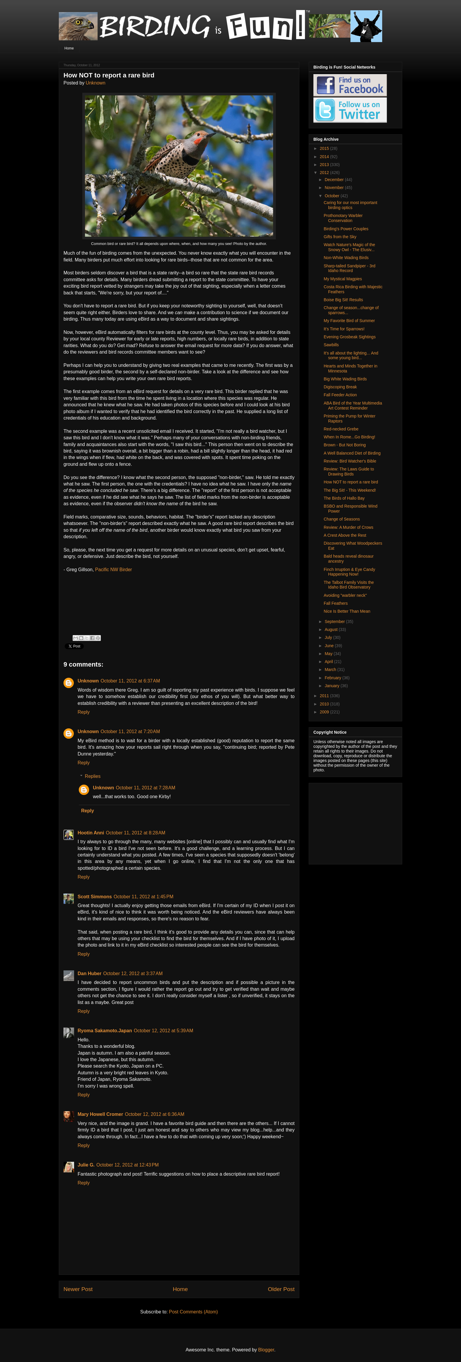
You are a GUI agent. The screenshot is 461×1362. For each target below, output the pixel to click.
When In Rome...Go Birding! (349, 437)
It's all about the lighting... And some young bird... (351, 355)
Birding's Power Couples (346, 228)
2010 (325, 704)
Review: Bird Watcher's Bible (350, 461)
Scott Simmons (95, 896)
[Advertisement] (350, 822)
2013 (325, 164)
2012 (325, 172)
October (332, 195)
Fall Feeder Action (340, 394)
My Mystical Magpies (343, 278)
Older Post (281, 1289)
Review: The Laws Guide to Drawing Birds (349, 471)
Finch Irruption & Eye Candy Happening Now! (349, 572)
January (332, 685)
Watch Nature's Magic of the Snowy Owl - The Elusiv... (349, 247)
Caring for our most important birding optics (350, 205)
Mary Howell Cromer (100, 1114)
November (335, 187)
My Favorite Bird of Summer (349, 320)
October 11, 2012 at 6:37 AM (130, 680)
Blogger (266, 1349)
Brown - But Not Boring (345, 445)
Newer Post (78, 1289)
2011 (325, 695)
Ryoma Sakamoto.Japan (105, 1030)
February (333, 677)
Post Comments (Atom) (193, 1311)
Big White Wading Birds (345, 379)
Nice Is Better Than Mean (347, 611)
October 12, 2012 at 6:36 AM (154, 1114)
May (329, 653)
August (331, 629)
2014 (325, 156)
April (329, 661)
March (331, 669)
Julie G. (86, 1164)
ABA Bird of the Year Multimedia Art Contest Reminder (353, 405)
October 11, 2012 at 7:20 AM (130, 731)
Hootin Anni (91, 832)
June (330, 645)
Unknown (96, 82)
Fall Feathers (336, 603)
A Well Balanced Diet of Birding (352, 453)
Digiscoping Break (340, 387)
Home (69, 48)
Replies (93, 776)
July (329, 637)
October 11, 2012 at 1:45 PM (143, 896)
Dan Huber (89, 973)
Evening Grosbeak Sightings (350, 336)
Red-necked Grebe (341, 429)
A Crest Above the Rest (345, 535)
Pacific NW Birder (113, 569)
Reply (84, 712)
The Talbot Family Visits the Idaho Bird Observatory (349, 585)
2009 (325, 712)
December (335, 179)
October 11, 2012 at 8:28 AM (135, 832)
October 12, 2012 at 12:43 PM (127, 1164)
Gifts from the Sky (340, 236)
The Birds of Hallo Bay (344, 498)
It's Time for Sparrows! (344, 329)
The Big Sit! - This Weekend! (350, 490)
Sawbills (331, 344)
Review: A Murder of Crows (348, 527)
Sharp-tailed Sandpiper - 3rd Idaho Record (349, 268)
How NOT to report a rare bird (351, 482)
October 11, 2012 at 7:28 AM (145, 787)
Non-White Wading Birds (346, 257)
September (335, 621)
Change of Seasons (342, 519)
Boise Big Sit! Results (343, 299)
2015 (325, 148)
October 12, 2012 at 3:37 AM (133, 973)
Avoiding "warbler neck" (345, 595)
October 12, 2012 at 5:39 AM (163, 1030)
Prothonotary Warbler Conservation (343, 218)
